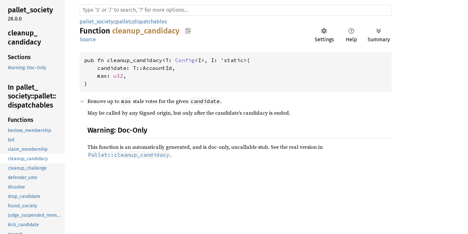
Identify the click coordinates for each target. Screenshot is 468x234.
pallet (123, 22)
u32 (118, 75)
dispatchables (150, 22)
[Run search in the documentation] (236, 10)
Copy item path (188, 30)
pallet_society (96, 22)
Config (185, 60)
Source (88, 39)
